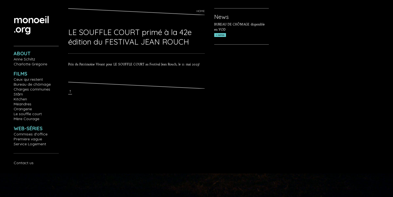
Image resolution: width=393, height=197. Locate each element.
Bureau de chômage (32, 84)
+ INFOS (220, 35)
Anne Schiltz (24, 59)
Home (200, 11)
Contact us (24, 162)
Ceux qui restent (28, 79)
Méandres (22, 104)
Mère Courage (26, 118)
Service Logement (30, 143)
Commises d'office (30, 134)
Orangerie (23, 108)
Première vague (28, 139)
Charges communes (32, 89)
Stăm (18, 94)
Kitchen (20, 99)
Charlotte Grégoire (30, 64)
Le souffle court (28, 113)
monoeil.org (31, 24)
